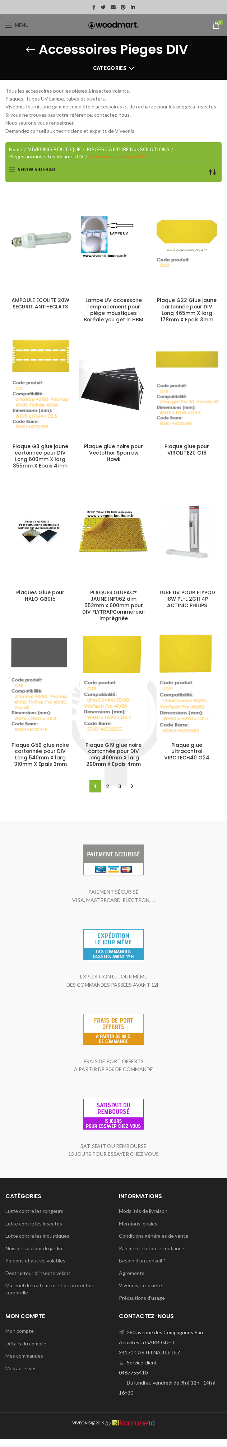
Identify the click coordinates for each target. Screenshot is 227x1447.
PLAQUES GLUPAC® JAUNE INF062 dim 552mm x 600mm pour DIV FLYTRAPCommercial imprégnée (113, 609)
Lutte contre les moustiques (37, 1244)
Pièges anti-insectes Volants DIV (46, 156)
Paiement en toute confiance (151, 1256)
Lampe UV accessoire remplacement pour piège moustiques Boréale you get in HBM (113, 310)
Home (15, 149)
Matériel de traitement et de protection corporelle (49, 1296)
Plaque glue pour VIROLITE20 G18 (187, 450)
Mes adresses (21, 1376)
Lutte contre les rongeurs (34, 1219)
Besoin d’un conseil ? (142, 1268)
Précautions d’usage (142, 1306)
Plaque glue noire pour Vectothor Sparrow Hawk (113, 454)
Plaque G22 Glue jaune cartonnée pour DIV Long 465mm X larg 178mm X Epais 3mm (187, 310)
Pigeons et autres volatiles (35, 1268)
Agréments (131, 1281)
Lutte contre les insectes (33, 1231)
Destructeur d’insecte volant (37, 1281)
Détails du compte (25, 1351)
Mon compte (19, 1339)
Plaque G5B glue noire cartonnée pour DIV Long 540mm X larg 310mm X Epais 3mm (40, 763)
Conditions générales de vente (153, 1244)
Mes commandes (24, 1363)
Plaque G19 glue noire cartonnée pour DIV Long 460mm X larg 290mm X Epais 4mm (113, 763)
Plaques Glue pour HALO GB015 (40, 596)
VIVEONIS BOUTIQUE (54, 149)
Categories (109, 68)
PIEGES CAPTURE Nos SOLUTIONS (128, 149)
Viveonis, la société (140, 1293)
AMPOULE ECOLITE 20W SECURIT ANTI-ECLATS (40, 303)
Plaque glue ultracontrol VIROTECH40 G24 (186, 759)
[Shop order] (212, 172)
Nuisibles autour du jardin (33, 1256)
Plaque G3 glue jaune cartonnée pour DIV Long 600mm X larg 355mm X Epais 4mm (40, 457)
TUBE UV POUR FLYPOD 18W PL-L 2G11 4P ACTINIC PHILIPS (187, 600)
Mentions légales (138, 1231)
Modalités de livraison (143, 1219)
